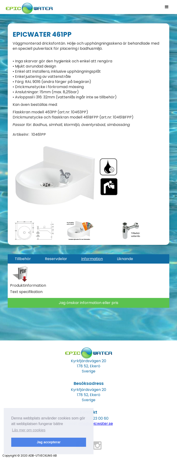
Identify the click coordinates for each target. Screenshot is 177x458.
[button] (167, 7)
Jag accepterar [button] (49, 442)
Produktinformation (28, 285)
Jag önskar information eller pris (88, 302)
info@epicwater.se (96, 423)
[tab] (23, 259)
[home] (28, 7)
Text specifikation (26, 291)
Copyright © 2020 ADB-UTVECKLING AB (29, 456)
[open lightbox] (65, 178)
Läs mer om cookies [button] (28, 430)
